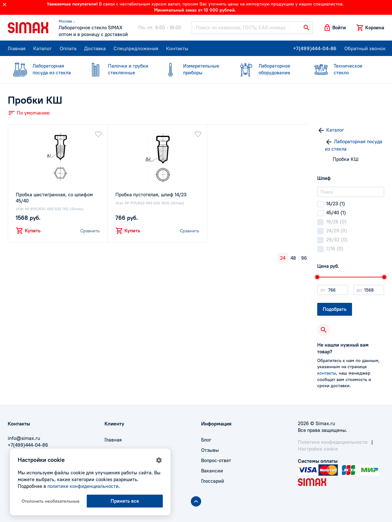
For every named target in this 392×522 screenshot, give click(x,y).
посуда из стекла (41, 69)
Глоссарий (212, 481)
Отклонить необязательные (51, 501)
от (322, 290)
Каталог (42, 48)
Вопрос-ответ (216, 460)
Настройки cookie (318, 449)
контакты (326, 373)
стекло (343, 69)
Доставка (95, 48)
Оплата (68, 48)
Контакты (177, 48)
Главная (16, 48)
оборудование (267, 69)
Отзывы (210, 450)
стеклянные (117, 69)
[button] (334, 27)
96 (304, 258)
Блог (206, 440)
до (359, 290)
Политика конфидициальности (333, 442)
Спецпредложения (135, 48)
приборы (192, 69)
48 (293, 258)
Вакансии (212, 471)
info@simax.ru (24, 438)
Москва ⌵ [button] (67, 21)
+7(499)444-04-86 (315, 48)
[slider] (317, 277)
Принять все (125, 501)
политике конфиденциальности (83, 486)
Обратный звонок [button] (365, 48)
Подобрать (335, 309)
